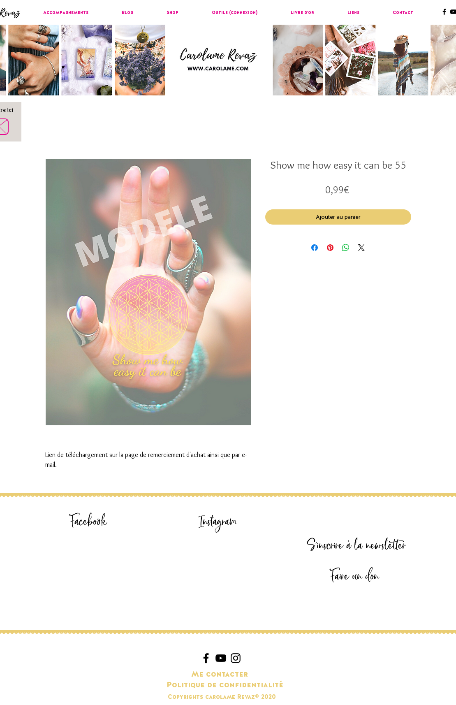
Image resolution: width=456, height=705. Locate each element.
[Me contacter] (219, 674)
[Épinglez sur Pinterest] (330, 248)
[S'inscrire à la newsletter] (356, 545)
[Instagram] (218, 521)
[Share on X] (361, 248)
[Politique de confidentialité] (225, 685)
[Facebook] (89, 521)
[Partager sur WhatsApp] (346, 248)
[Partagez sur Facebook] (314, 248)
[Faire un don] (354, 576)
